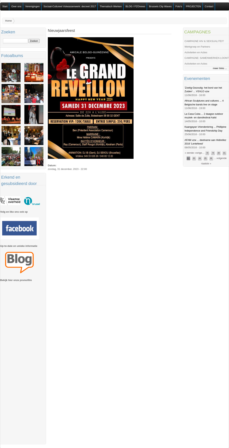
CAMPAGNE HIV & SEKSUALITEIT (204, 41)
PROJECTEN (193, 6)
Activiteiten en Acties (196, 52)
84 (200, 158)
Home (8, 20)
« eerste (189, 152)
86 (211, 158)
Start (4, 6)
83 (194, 158)
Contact (209, 6)
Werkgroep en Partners (197, 46)
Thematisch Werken (111, 6)
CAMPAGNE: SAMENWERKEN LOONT (207, 58)
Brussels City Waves (160, 6)
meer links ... (220, 68)
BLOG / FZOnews (135, 6)
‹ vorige (198, 152)
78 (207, 153)
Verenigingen (32, 6)
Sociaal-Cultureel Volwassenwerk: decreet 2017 (69, 6)
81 (224, 153)
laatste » (206, 163)
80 (219, 153)
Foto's (178, 6)
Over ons (16, 6)
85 (205, 158)
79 (213, 153)
